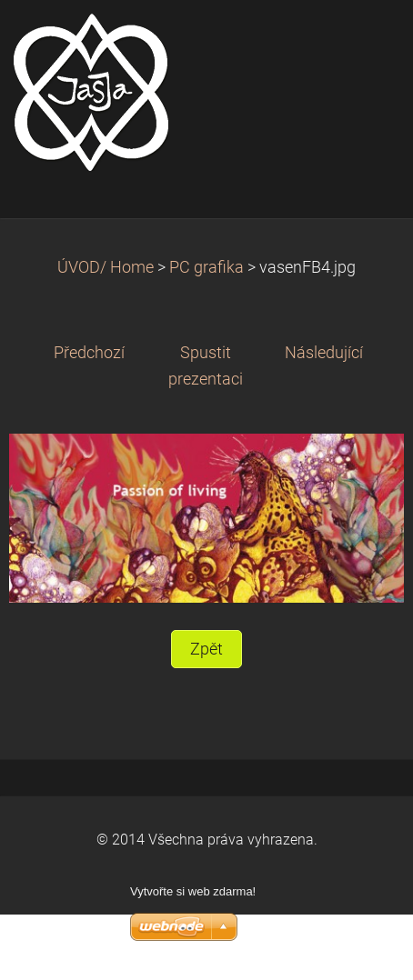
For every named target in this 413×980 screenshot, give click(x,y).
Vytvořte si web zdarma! (193, 891)
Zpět (206, 649)
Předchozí (89, 353)
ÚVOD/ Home (105, 267)
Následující (324, 353)
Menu (363, 41)
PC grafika (206, 267)
